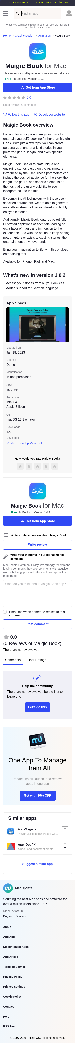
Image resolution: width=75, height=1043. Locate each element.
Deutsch (21, 916)
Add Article (10, 957)
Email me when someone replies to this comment (37, 613)
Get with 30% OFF (37, 795)
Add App (9, 937)
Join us (63, 2)
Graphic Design (24, 35)
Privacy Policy (12, 976)
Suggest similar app (37, 864)
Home (7, 35)
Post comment (37, 624)
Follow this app (16, 114)
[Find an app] (17, 13)
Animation (44, 35)
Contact (8, 1006)
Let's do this (37, 707)
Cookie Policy (12, 996)
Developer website (49, 114)
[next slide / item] (66, 324)
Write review (37, 545)
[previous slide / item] (9, 324)
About (7, 927)
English (8, 916)
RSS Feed (9, 1026)
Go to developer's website (24, 443)
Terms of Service (14, 967)
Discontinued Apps (16, 947)
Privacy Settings (14, 986)
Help (6, 1016)
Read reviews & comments (20, 105)
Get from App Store (37, 87)
